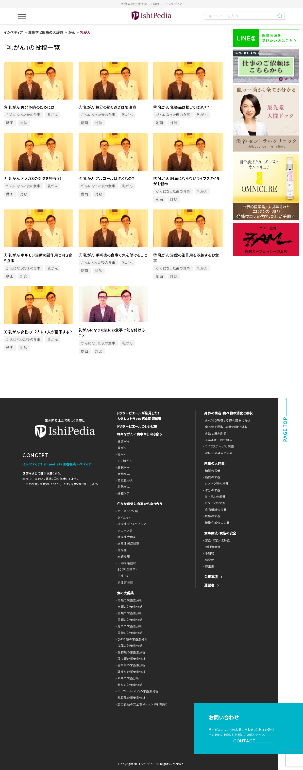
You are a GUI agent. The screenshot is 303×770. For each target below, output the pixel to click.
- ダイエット (123, 517)
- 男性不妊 (122, 575)
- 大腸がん (122, 473)
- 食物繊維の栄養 (214, 510)
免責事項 (210, 577)
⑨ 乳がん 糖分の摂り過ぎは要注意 (107, 107)
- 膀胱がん (122, 486)
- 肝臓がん (122, 467)
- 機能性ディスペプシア (130, 523)
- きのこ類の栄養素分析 (131, 639)
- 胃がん (121, 447)
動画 (9, 122)
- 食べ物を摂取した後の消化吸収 (223, 427)
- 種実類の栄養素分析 (129, 658)
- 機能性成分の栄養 (215, 523)
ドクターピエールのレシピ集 (136, 426)
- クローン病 (123, 530)
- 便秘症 (121, 549)
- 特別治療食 (211, 547)
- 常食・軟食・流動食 (215, 540)
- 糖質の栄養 (211, 471)
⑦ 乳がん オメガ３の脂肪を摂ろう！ (33, 178)
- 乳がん (121, 454)
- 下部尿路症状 (125, 563)
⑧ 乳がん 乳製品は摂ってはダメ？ (181, 107)
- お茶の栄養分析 (126, 678)
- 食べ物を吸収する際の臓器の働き (225, 420)
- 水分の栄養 (211, 490)
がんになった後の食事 (23, 114)
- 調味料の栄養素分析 (129, 671)
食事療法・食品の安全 (219, 533)
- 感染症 (208, 560)
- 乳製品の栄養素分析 (129, 697)
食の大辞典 (125, 592)
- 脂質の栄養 (211, 477)
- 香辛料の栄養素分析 (129, 665)
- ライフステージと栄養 (217, 446)
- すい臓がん (123, 460)
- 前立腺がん (124, 480)
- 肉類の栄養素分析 (128, 600)
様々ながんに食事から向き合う (138, 433)
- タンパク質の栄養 (215, 483)
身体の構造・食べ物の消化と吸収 (226, 413)
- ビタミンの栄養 (213, 503)
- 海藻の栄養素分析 (128, 645)
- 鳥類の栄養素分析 (128, 606)
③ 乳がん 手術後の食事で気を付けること (113, 254)
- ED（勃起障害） (126, 569)
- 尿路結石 (122, 556)
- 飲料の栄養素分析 (128, 684)
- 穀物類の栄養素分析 (129, 652)
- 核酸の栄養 (211, 516)
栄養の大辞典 (213, 463)
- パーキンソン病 (126, 510)
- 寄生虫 (208, 566)
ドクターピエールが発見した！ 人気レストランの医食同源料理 (138, 415)
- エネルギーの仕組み (216, 440)
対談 (23, 122)
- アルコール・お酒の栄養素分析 (135, 691)
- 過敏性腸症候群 (126, 543)
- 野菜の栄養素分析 (128, 626)
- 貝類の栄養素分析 (128, 619)
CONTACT (245, 739)
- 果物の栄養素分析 (128, 632)
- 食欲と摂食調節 (213, 433)
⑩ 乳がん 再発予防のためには (29, 107)
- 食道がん (122, 441)
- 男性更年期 (124, 582)
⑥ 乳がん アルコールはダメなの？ (107, 178)
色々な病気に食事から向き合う (138, 503)
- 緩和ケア (122, 493)
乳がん (53, 114)
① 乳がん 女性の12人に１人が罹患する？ (38, 331)
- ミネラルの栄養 (213, 496)
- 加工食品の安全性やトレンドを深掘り (139, 704)
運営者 (209, 585)
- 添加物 (208, 553)
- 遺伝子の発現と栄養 (216, 453)
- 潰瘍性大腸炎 (125, 536)
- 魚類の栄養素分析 (128, 613)
